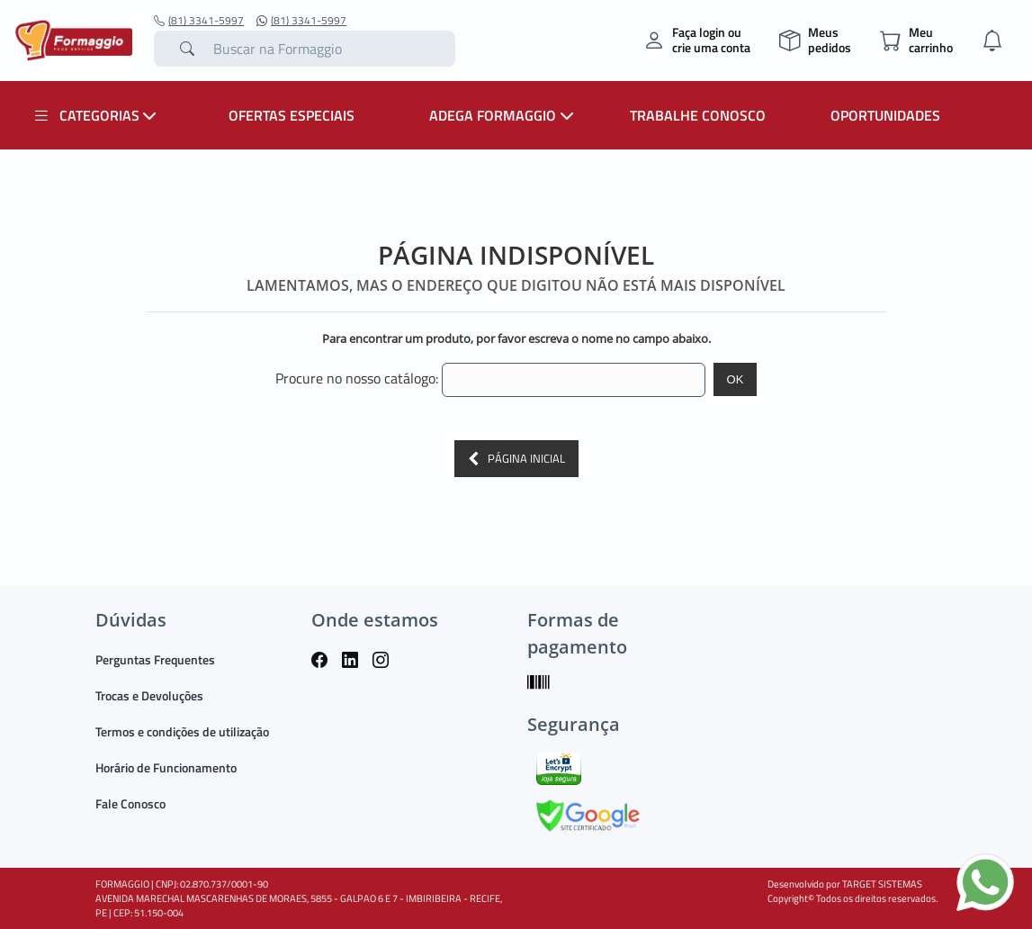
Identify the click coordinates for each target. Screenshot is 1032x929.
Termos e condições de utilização (182, 731)
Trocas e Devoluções (149, 695)
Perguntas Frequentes (155, 659)
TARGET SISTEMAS (882, 884)
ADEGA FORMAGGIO (503, 115)
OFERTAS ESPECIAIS (291, 115)
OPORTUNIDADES (885, 115)
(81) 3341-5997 (199, 20)
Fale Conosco (130, 803)
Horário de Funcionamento (166, 767)
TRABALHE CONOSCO (698, 115)
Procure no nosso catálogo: (356, 378)
